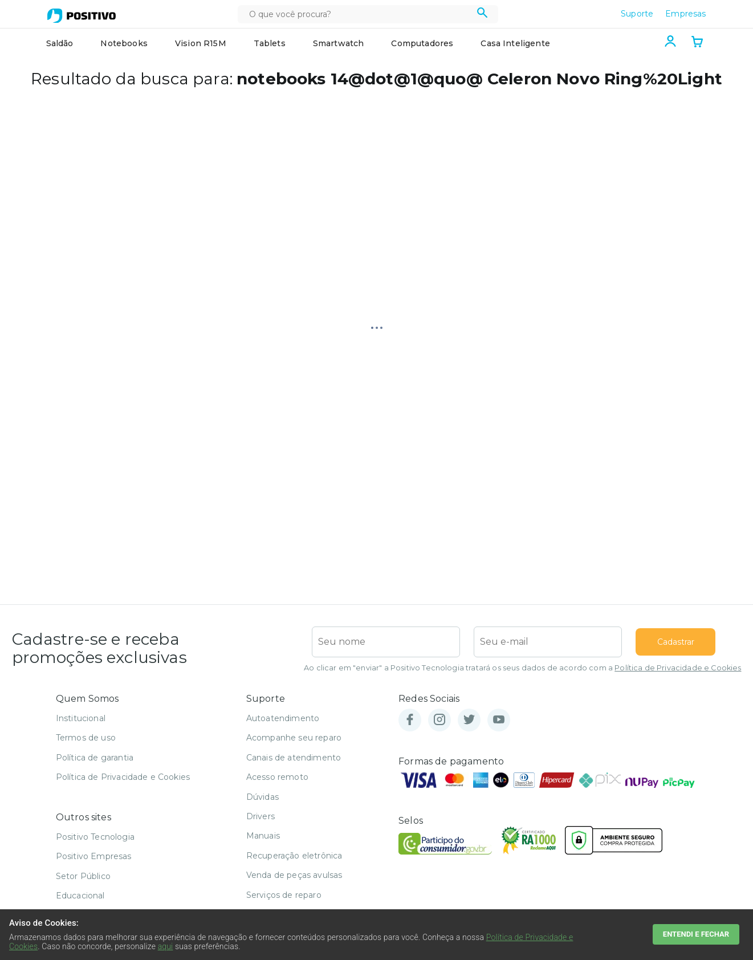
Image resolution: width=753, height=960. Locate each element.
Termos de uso (86, 738)
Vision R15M (200, 43)
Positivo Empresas (94, 856)
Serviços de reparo (283, 895)
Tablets (270, 43)
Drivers (260, 816)
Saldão (60, 43)
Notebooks (123, 43)
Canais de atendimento (293, 757)
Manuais (263, 836)
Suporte (637, 13)
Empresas (685, 13)
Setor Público (83, 876)
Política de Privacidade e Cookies (677, 668)
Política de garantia (94, 757)
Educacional (80, 895)
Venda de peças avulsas (294, 875)
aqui (165, 946)
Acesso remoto (277, 777)
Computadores (422, 43)
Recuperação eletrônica (294, 856)
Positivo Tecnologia (95, 837)
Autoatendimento (282, 718)
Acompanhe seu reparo (293, 738)
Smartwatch (338, 43)
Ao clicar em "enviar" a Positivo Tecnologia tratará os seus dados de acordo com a (522, 668)
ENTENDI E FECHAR (696, 934)
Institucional (80, 718)
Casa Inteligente (515, 43)
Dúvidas (262, 797)
